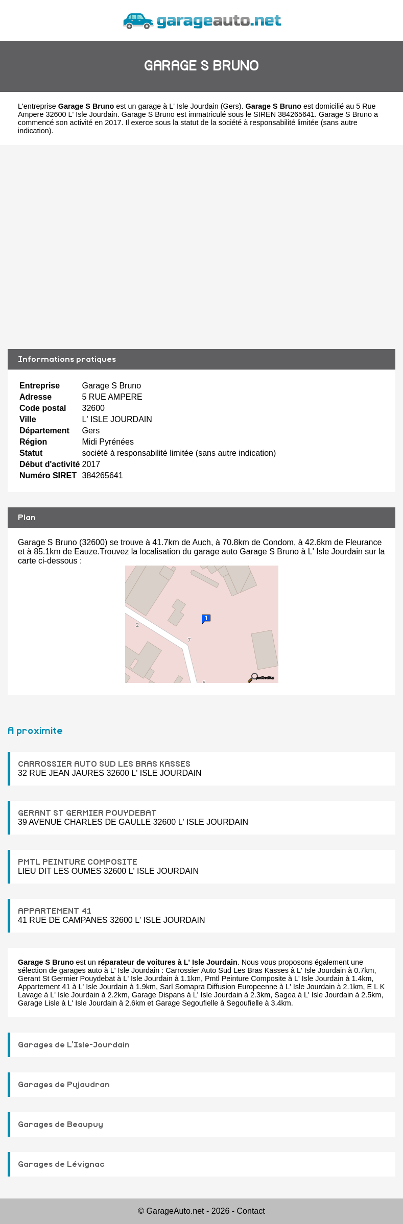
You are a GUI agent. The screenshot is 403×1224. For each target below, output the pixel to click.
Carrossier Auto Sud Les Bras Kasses (227, 970)
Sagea (285, 995)
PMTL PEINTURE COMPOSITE (77, 862)
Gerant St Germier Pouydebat (66, 978)
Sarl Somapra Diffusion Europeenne (218, 987)
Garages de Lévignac (61, 1164)
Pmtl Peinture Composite (245, 978)
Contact (251, 1211)
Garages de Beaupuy (60, 1124)
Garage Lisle (39, 1003)
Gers (231, 106)
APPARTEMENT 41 (54, 911)
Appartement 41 (44, 987)
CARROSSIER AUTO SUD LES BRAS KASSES (104, 764)
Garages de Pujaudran (64, 1085)
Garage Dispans (158, 995)
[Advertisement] (201, 247)
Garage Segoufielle (186, 1003)
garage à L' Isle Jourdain (178, 106)
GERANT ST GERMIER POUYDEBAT (87, 813)
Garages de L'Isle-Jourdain (74, 1045)
